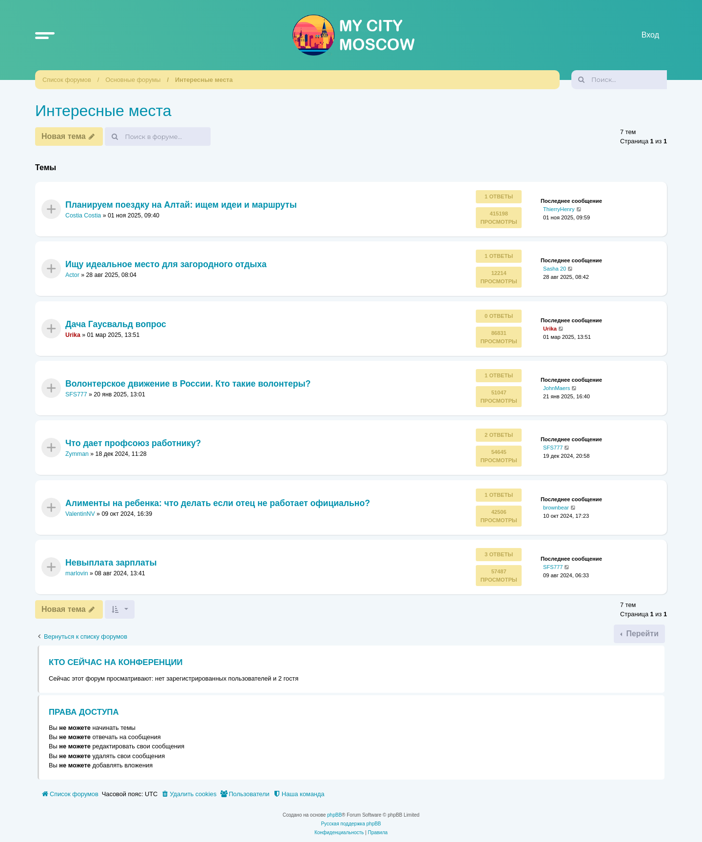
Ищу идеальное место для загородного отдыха (166, 264)
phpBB (334, 815)
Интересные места (204, 79)
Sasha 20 (554, 269)
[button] (45, 35)
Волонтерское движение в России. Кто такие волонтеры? (188, 384)
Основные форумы (132, 79)
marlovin (76, 573)
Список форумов (66, 79)
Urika (72, 335)
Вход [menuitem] (650, 35)
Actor (72, 275)
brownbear (556, 507)
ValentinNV (80, 513)
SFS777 (76, 394)
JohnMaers (556, 388)
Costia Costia (83, 215)
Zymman (77, 453)
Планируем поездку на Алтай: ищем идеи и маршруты (181, 204)
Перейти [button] (641, 633)
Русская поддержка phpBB (351, 823)
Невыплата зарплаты (110, 563)
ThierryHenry (559, 209)
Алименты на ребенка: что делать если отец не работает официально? (217, 503)
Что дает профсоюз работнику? (133, 443)
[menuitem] (188, 794)
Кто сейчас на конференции (116, 662)
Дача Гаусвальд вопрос (115, 324)
